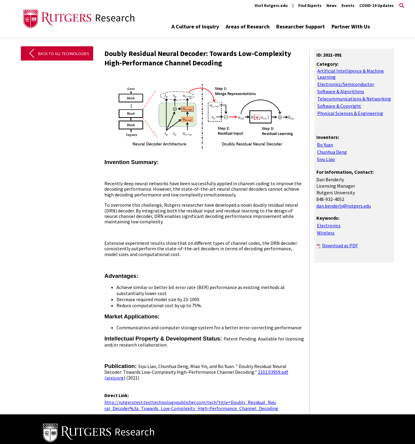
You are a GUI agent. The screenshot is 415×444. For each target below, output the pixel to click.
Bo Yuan (325, 145)
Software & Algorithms (340, 91)
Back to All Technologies (63, 53)
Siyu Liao (326, 159)
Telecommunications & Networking (354, 99)
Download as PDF (340, 245)
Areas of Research (248, 26)
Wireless (326, 233)
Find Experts (310, 5)
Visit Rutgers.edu (271, 5)
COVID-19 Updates (376, 5)
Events (348, 5)
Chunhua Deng (332, 152)
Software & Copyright (339, 106)
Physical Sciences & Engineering (350, 113)
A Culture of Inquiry (195, 26)
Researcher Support (300, 26)
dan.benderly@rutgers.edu (343, 206)
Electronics (329, 225)
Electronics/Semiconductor (345, 84)
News (331, 5)
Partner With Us (351, 26)
